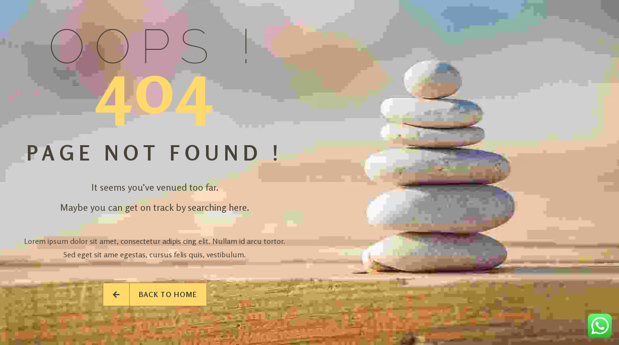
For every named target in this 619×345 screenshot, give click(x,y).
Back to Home (155, 294)
